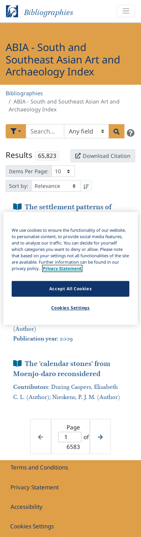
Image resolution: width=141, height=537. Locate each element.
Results (19, 155)
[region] (70, 268)
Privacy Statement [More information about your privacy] (62, 269)
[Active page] (70, 437)
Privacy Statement (35, 487)
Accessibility (26, 506)
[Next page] (100, 436)
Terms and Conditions (39, 467)
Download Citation (102, 155)
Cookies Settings (32, 526)
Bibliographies (24, 93)
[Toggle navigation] (126, 11)
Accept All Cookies (70, 289)
